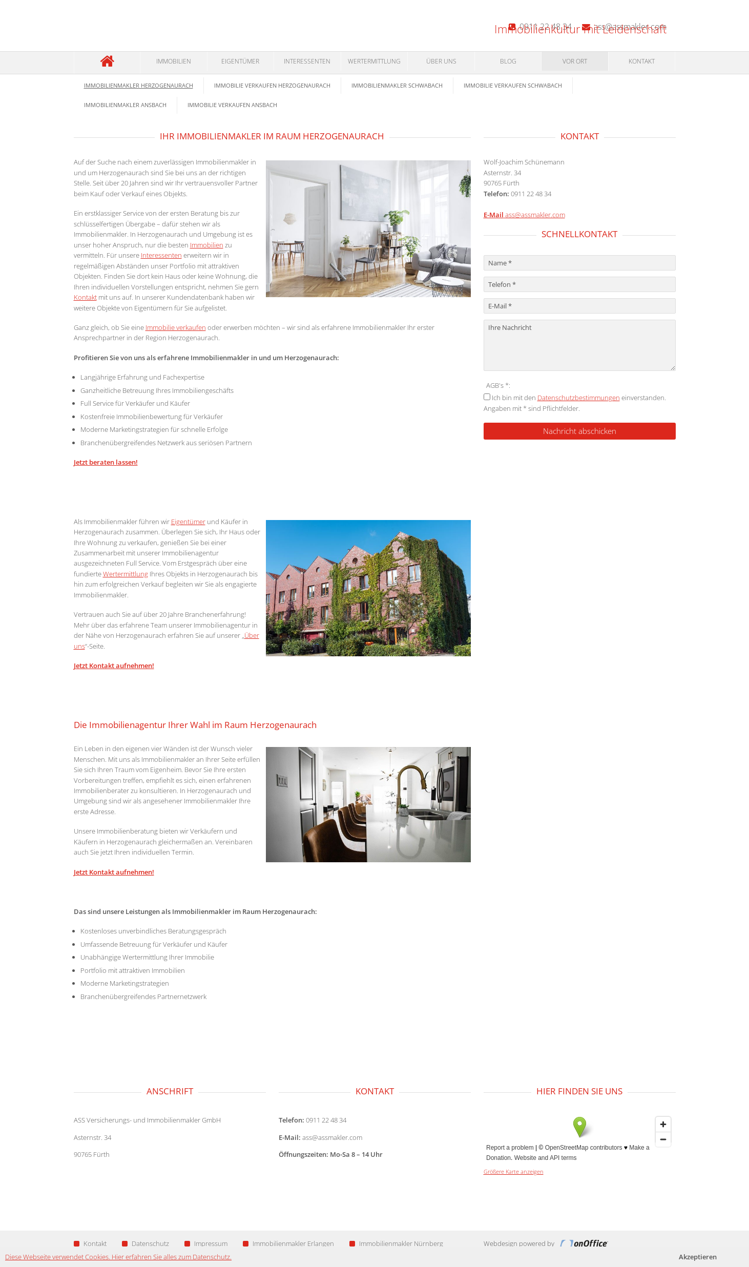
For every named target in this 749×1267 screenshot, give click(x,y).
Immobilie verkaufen (175, 327)
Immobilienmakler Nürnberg (396, 1243)
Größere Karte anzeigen (514, 1171)
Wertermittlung (374, 61)
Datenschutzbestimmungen (578, 397)
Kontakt (642, 61)
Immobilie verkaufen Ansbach (232, 105)
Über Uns (441, 61)
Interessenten (307, 61)
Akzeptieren (698, 1256)
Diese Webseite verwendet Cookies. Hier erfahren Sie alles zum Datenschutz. (118, 1256)
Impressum (205, 1243)
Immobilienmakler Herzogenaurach (138, 85)
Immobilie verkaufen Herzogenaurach (272, 85)
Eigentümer (240, 61)
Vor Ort (575, 61)
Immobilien (173, 61)
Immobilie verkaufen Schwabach (513, 85)
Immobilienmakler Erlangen (288, 1243)
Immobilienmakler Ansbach (125, 105)
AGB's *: (498, 385)
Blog (508, 61)
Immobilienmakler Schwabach (397, 85)
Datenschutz (145, 1243)
